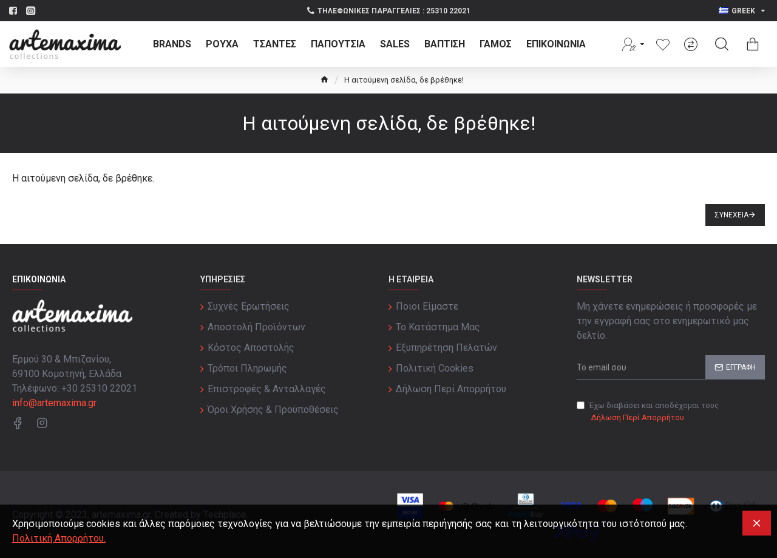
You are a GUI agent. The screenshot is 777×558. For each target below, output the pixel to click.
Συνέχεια (731, 215)
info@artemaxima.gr (54, 403)
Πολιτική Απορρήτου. (59, 538)
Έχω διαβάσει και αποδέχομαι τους (648, 412)
